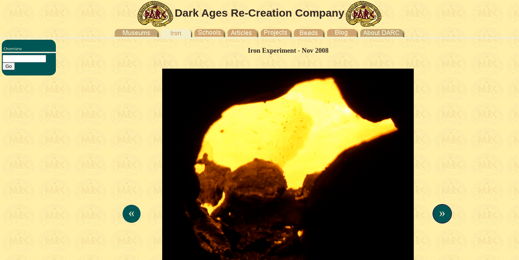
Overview (13, 48)
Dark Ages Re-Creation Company (260, 13)
